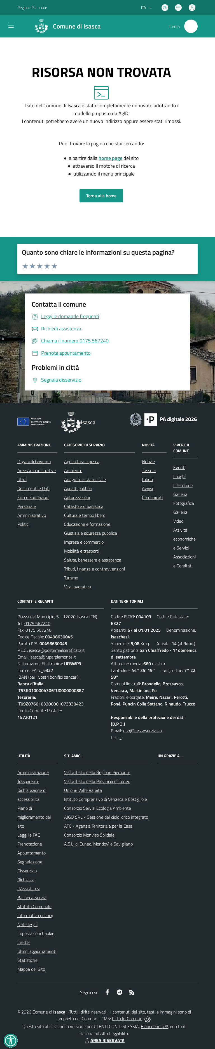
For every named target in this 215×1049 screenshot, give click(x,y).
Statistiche (27, 960)
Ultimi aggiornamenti (36, 951)
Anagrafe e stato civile (85, 479)
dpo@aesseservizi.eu (142, 730)
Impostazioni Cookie (35, 933)
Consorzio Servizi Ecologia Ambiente (97, 808)
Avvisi (147, 488)
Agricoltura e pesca (81, 461)
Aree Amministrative (36, 470)
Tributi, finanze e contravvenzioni (94, 568)
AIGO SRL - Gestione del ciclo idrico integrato (106, 817)
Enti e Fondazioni (33, 497)
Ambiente (73, 470)
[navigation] (11, 25)
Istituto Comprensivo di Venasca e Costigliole (105, 799)
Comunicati (152, 497)
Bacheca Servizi (31, 897)
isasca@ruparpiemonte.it (53, 656)
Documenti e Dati (33, 488)
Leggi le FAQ (29, 835)
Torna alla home (101, 195)
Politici (23, 524)
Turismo (71, 577)
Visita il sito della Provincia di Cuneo (97, 781)
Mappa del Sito (31, 969)
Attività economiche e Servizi (184, 539)
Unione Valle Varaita (83, 790)
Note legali (27, 924)
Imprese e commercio (84, 542)
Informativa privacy (35, 915)
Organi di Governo (34, 461)
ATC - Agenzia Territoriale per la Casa (98, 826)
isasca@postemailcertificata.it (57, 650)
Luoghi (179, 476)
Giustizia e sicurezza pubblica (90, 533)
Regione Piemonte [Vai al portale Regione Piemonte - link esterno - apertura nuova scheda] (32, 7)
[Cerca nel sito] (191, 26)
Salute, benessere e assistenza (92, 560)
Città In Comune (127, 1018)
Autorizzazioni (77, 497)
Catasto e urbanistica (83, 506)
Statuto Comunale (34, 906)
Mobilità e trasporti (81, 551)
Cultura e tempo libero (84, 515)
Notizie (148, 461)
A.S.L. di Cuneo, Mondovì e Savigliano (98, 843)
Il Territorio (183, 485)
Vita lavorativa (77, 586)
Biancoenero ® (154, 1026)
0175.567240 (37, 623)
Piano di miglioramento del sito (34, 817)
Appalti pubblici (78, 488)
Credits (23, 942)
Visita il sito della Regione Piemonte (97, 772)
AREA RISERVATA (104, 1040)
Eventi (179, 467)
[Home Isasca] (65, 26)
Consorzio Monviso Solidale (89, 835)
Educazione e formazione (87, 524)
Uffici (22, 479)
